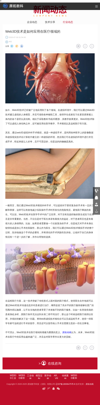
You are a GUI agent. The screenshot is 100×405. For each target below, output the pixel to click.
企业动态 (32, 22)
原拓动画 (66, 332)
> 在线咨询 (50, 363)
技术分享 (50, 22)
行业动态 (68, 22)
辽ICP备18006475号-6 (65, 384)
